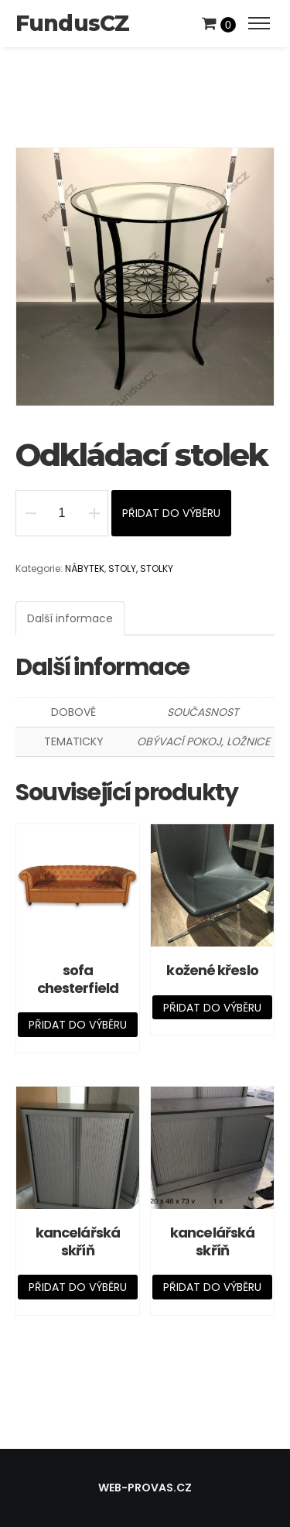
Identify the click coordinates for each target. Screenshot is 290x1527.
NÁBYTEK (84, 568)
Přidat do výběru (171, 513)
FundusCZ (72, 23)
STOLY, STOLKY (140, 568)
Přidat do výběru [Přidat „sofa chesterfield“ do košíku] (78, 1024)
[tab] (70, 618)
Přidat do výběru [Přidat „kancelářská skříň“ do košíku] (78, 1287)
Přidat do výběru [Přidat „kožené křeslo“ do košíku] (212, 1007)
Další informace (70, 618)
